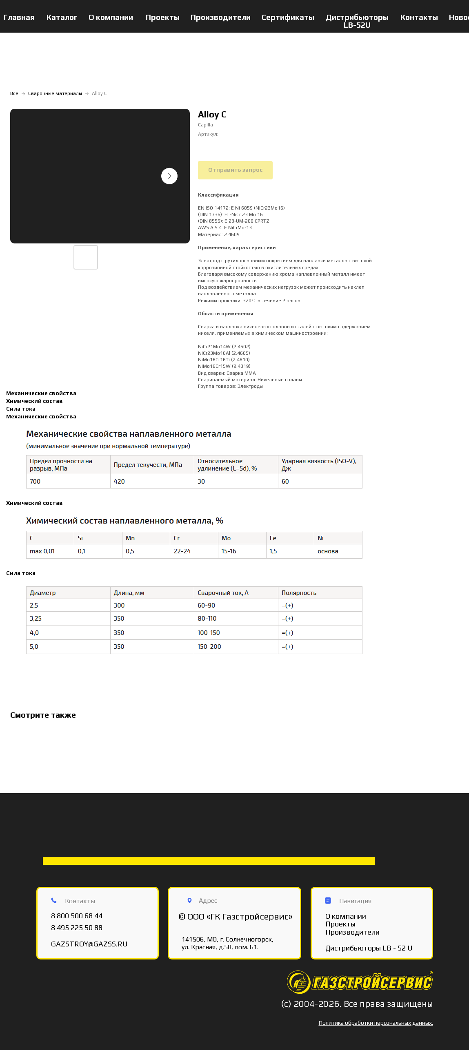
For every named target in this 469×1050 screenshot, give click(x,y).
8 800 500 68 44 (76, 915)
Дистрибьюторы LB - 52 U (369, 948)
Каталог (62, 17)
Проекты (163, 17)
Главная (19, 17)
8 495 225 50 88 (76, 927)
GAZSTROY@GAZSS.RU (89, 943)
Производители (221, 17)
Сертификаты (288, 17)
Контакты (419, 17)
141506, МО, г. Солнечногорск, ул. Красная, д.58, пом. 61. (227, 943)
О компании (111, 17)
